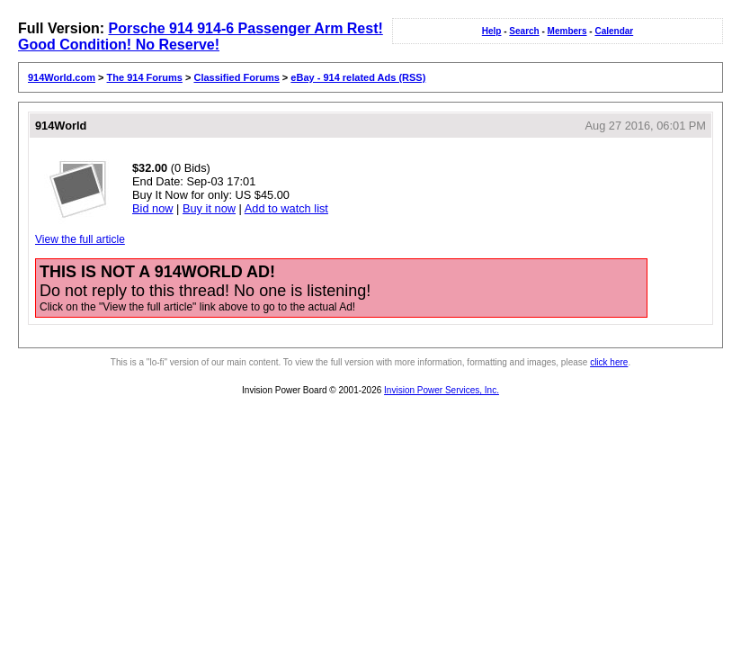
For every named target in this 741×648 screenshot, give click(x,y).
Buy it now (209, 208)
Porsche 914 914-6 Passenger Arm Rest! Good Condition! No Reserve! (200, 36)
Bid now (153, 208)
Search (524, 31)
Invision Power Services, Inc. (441, 390)
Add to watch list (286, 208)
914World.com (61, 77)
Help (492, 31)
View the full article (80, 239)
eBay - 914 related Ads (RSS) (357, 77)
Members (567, 31)
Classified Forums (236, 77)
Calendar (613, 31)
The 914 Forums (145, 77)
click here (609, 362)
